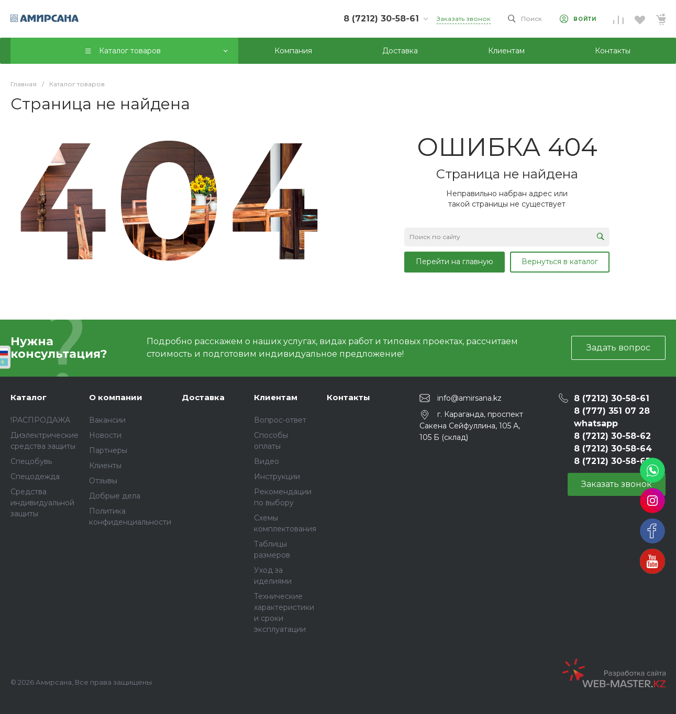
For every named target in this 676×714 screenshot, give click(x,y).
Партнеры (108, 450)
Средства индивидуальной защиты (42, 502)
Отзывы (103, 480)
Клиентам (275, 397)
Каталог (28, 397)
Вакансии (107, 420)
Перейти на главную (454, 261)
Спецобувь (31, 461)
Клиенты (105, 465)
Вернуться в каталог (560, 261)
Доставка (203, 397)
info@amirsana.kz (469, 397)
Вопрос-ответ (280, 420)
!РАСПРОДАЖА (40, 420)
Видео (266, 461)
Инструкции (277, 476)
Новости (105, 435)
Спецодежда (35, 476)
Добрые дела (114, 496)
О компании (115, 397)
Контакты (348, 397)
